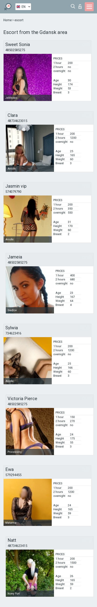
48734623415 (17, 546)
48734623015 (17, 121)
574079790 (13, 192)
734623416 (13, 333)
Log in (80, 6)
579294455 (13, 475)
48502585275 (15, 50)
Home (7, 20)
